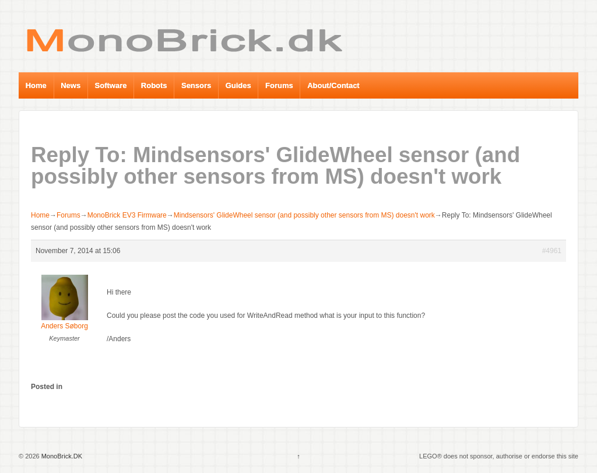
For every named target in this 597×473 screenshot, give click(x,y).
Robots (154, 85)
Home (36, 85)
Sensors (196, 85)
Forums (279, 85)
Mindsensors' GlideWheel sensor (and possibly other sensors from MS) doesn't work (304, 215)
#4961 (551, 251)
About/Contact (333, 85)
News (70, 85)
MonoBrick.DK (61, 456)
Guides (238, 85)
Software (111, 85)
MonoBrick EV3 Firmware (127, 215)
